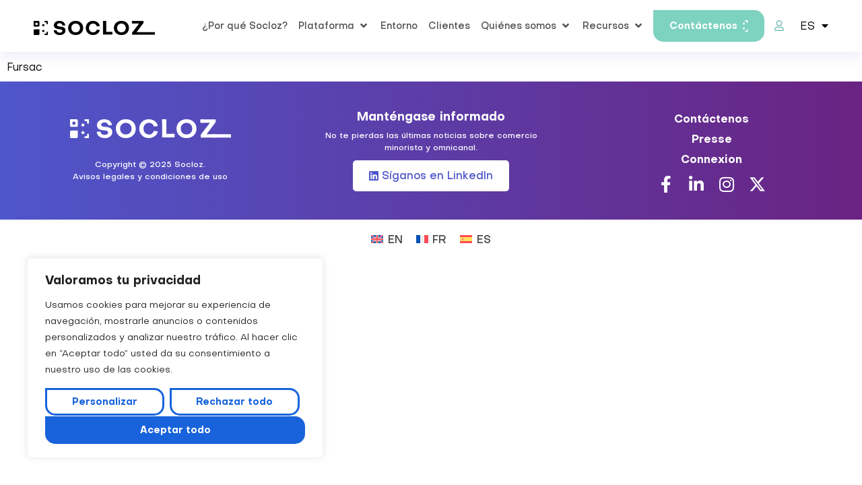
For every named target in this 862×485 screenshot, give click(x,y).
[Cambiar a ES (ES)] (475, 238)
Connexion (711, 159)
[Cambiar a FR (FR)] (431, 238)
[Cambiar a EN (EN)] (386, 238)
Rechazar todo (234, 402)
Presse (712, 138)
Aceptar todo (175, 430)
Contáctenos (711, 118)
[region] (175, 358)
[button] (334, 25)
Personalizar (104, 402)
